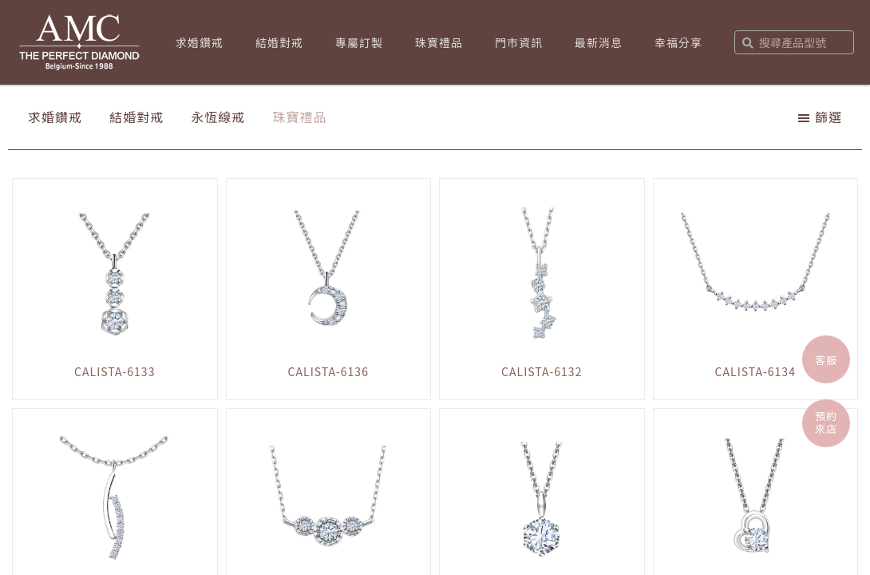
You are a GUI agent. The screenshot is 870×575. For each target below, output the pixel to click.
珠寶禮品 (439, 42)
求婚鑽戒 (199, 42)
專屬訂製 (359, 42)
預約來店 (826, 422)
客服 (826, 359)
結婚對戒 (279, 42)
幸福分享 (678, 42)
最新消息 (599, 42)
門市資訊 (519, 42)
